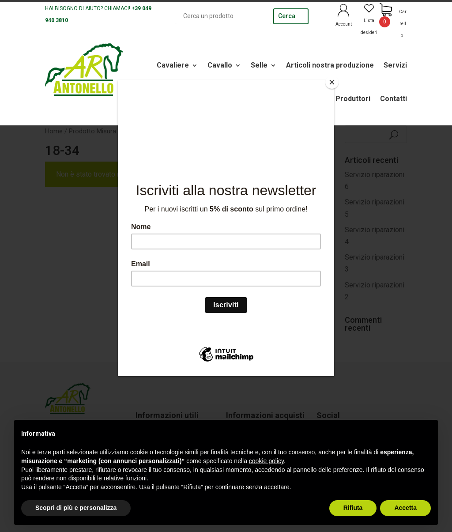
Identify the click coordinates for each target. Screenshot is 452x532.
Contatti (393, 98)
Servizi (395, 65)
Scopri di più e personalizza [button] (76, 507)
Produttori (352, 98)
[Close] (332, 82)
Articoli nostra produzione (330, 65)
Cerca (286, 15)
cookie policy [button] (266, 460)
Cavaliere (173, 65)
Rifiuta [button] (353, 507)
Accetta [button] (405, 507)
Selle (259, 65)
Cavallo (219, 65)
